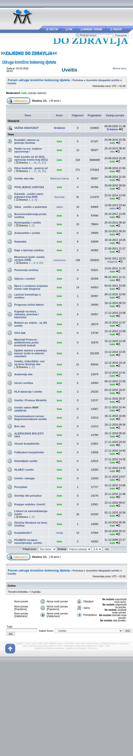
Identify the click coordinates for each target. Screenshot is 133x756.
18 (39, 171)
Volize (51, 646)
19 (43, 171)
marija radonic (37, 93)
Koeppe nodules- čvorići (29, 504)
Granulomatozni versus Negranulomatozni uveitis (30, 418)
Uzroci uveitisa (23, 382)
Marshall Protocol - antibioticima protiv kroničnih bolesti (26, 342)
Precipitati (20, 487)
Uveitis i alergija (24, 478)
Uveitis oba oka (24, 178)
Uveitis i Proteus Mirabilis (30, 400)
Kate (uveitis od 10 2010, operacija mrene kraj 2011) (31, 158)
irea (112, 151)
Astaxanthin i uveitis (27, 232)
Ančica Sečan (92, 643)
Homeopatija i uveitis (27, 222)
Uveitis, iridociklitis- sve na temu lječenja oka (29, 363)
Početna (78, 80)
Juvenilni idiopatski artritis (102, 80)
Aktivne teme (119, 68)
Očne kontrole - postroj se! (31, 168)
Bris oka (19, 426)
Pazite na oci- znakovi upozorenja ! (28, 150)
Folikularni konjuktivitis (29, 452)
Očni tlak (19, 332)
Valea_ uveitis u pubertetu (30, 206)
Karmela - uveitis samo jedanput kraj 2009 (28, 195)
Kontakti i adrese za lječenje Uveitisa (26, 141)
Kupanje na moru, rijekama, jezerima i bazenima (26, 314)
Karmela (59, 197)
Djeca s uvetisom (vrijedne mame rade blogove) (31, 287)
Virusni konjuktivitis (26, 443)
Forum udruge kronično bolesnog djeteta (39, 80)
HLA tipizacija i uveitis (28, 391)
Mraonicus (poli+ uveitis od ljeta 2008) (29, 258)
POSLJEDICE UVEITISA (29, 187)
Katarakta (20, 241)
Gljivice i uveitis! (24, 278)
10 (40, 263)
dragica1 (112, 261)
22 (43, 162)
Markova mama (59, 178)
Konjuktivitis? (23, 532)
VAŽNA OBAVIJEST (26, 127)
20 (35, 162)
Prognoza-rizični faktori (29, 304)
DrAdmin (59, 127)
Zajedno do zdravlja (75, 648)
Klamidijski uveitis (25, 461)
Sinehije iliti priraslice (28, 495)
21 (39, 162)
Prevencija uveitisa (26, 270)
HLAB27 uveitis (24, 469)
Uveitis (69, 69)
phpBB (19, 643)
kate (24, 93)
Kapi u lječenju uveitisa (29, 250)
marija (59, 532)
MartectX (91, 646)
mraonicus (59, 260)
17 (35, 171)
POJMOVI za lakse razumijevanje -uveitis (28, 541)
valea (59, 206)
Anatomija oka (23, 374)
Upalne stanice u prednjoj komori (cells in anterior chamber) (30, 353)
